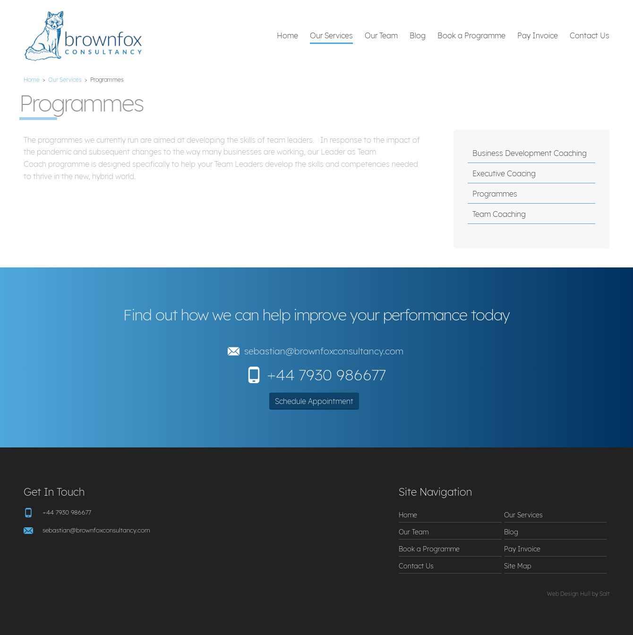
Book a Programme (471, 35)
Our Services (331, 35)
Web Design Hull (568, 593)
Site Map (517, 566)
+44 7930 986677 (326, 374)
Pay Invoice (537, 35)
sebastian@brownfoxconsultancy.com (323, 351)
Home (287, 35)
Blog (418, 35)
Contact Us (589, 35)
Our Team (381, 35)
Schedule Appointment (314, 401)
